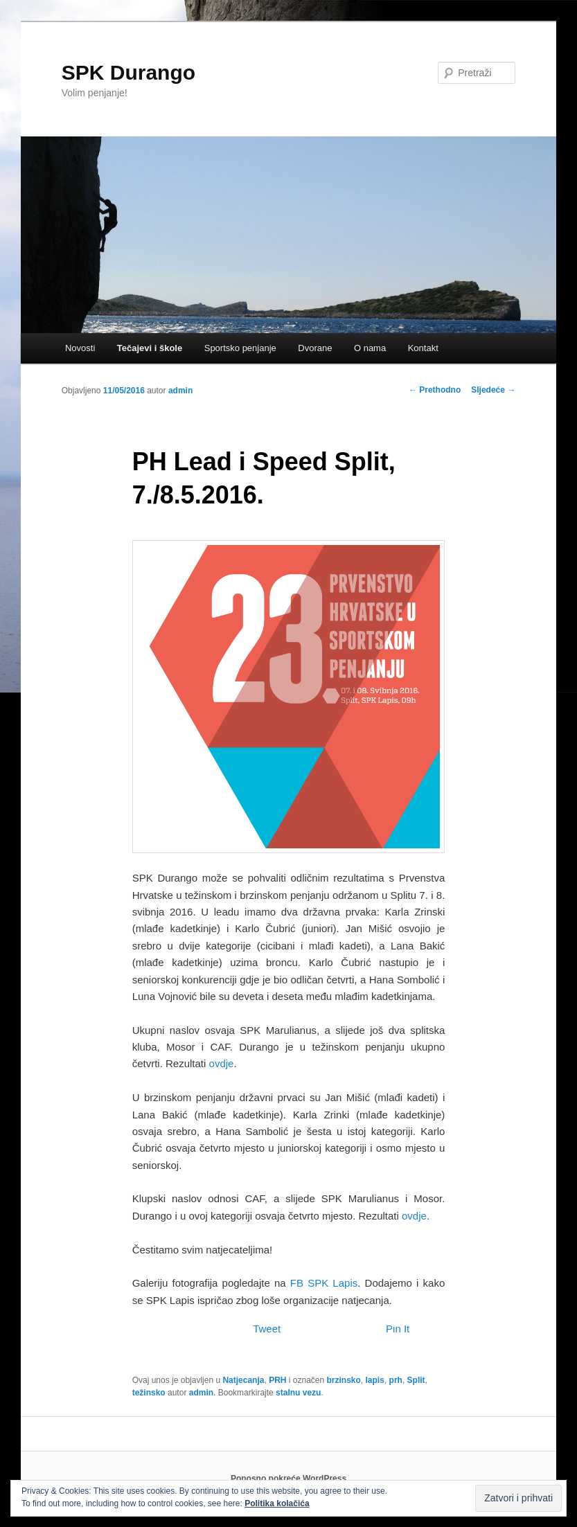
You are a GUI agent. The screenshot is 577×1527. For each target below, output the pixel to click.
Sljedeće (493, 390)
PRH (277, 1380)
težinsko (149, 1392)
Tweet (267, 1328)
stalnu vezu (298, 1392)
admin (180, 390)
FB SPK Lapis (323, 1283)
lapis (375, 1380)
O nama (370, 348)
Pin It (397, 1328)
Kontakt (423, 348)
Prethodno (435, 390)
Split (416, 1380)
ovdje (221, 1063)
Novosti (80, 348)
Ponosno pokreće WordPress (288, 1478)
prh (395, 1380)
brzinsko (344, 1380)
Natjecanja (243, 1380)
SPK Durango (128, 72)
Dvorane (315, 348)
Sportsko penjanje (240, 348)
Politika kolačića (277, 1503)
